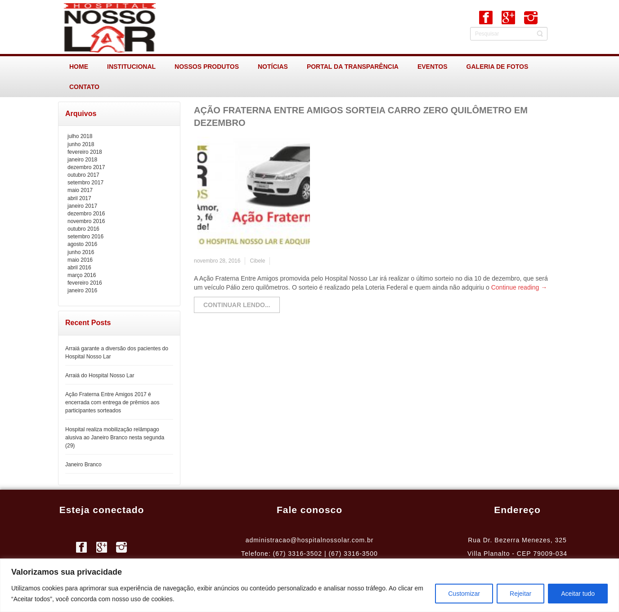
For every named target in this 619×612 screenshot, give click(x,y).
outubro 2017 (83, 175)
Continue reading (519, 287)
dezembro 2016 (86, 213)
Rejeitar (520, 593)
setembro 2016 (85, 236)
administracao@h (273, 540)
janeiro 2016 (82, 290)
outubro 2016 (83, 229)
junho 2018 (80, 144)
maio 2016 (80, 260)
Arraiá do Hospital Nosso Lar (99, 375)
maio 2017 (80, 190)
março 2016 (81, 275)
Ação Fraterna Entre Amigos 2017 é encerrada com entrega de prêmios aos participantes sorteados (112, 402)
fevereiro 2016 (84, 283)
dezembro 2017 (86, 167)
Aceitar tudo (578, 593)
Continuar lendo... (236, 304)
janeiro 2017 (82, 206)
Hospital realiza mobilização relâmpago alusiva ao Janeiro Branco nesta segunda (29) (114, 437)
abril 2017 (79, 198)
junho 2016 (80, 252)
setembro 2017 (85, 182)
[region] (309, 585)
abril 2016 (79, 267)
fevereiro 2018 (84, 152)
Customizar (464, 593)
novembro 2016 (86, 221)
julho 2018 (79, 136)
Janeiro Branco (83, 464)
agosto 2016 (82, 244)
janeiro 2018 (82, 159)
